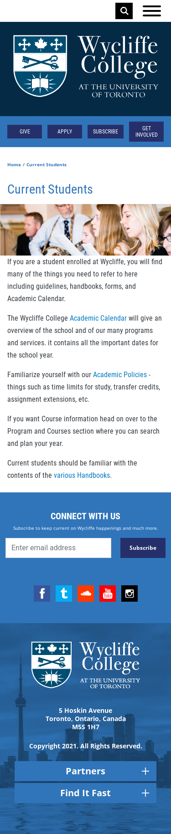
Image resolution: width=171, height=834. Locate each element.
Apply (64, 131)
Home (14, 164)
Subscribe (105, 131)
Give (25, 131)
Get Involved (146, 131)
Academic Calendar (98, 318)
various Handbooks (82, 475)
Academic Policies (120, 374)
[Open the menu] (152, 11)
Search (124, 11)
